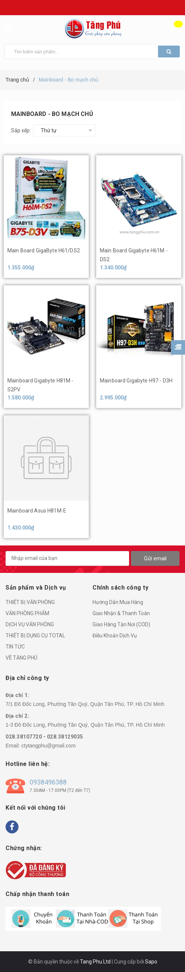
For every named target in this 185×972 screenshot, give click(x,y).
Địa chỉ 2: (17, 716)
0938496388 (48, 782)
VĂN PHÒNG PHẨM (27, 613)
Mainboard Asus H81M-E (36, 511)
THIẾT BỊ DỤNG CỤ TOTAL (35, 635)
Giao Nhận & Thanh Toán (121, 613)
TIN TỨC (15, 647)
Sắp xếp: (21, 130)
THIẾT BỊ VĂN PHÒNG (30, 602)
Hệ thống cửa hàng (161, 7)
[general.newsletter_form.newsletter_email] (67, 558)
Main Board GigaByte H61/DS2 (43, 250)
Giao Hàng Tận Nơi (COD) (121, 624)
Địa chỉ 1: (17, 695)
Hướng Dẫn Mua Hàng (117, 602)
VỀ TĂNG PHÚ (21, 658)
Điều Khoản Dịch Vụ (114, 635)
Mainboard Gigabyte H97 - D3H (136, 381)
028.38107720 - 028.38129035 (44, 737)
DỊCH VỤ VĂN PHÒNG (30, 624)
